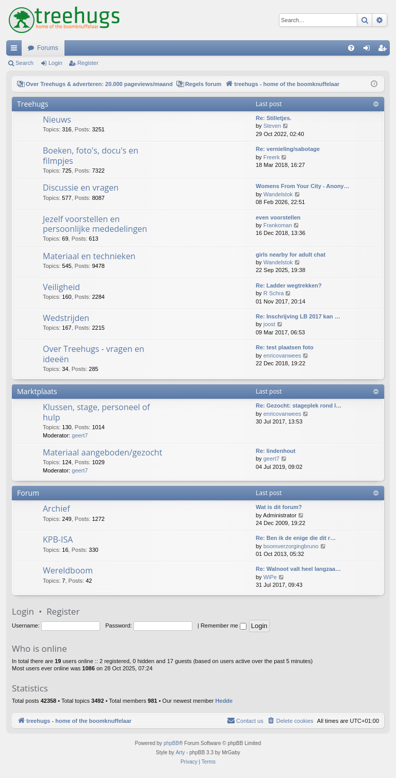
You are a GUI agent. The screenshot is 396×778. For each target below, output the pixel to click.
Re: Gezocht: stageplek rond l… (298, 405)
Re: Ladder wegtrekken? (289, 285)
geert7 (80, 435)
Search (24, 63)
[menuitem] (351, 48)
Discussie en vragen (81, 187)
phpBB (171, 743)
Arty (180, 752)
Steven (272, 126)
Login (55, 63)
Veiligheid (61, 287)
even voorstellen (278, 217)
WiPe (270, 577)
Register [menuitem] (384, 50)
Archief (56, 508)
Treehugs (32, 104)
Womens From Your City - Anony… (303, 186)
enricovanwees (282, 355)
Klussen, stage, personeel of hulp (96, 411)
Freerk (271, 157)
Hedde (224, 701)
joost (269, 324)
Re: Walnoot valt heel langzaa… (298, 569)
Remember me (223, 625)
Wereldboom (68, 570)
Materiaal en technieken (89, 256)
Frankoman (277, 225)
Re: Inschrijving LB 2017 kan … (298, 316)
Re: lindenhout (275, 451)
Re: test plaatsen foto (285, 347)
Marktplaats (37, 391)
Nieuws (57, 119)
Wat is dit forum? (279, 507)
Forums (47, 48)
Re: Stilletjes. (273, 118)
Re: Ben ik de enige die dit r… (296, 538)
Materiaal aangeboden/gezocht (102, 452)
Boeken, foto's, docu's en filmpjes (90, 155)
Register (87, 63)
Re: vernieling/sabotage (288, 149)
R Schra (273, 293)
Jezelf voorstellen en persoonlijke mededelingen (95, 223)
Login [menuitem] (369, 50)
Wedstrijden (66, 318)
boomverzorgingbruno (291, 546)
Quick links (16, 50)
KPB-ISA (58, 539)
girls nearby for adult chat (290, 254)
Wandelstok (278, 194)
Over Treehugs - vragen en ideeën (93, 353)
